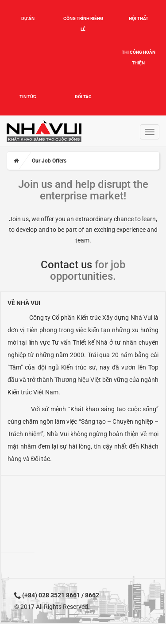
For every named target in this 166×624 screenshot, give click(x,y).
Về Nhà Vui (24, 302)
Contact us (66, 264)
